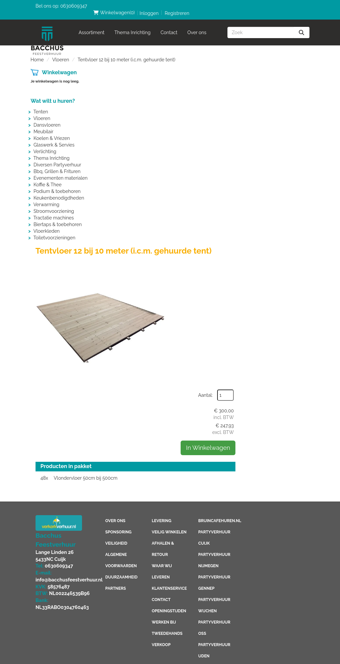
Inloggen (264, 6)
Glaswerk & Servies (54, 138)
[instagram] (290, 273)
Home (37, 53)
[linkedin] (276, 273)
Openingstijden (169, 360)
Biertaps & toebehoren (58, 217)
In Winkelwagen (277, 133)
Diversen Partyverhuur (57, 158)
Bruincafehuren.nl (219, 270)
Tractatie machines (53, 211)
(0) (229, 6)
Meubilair (43, 125)
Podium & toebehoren (57, 184)
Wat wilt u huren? (53, 94)
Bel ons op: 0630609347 (61, 6)
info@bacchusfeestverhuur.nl (68, 328)
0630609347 (58, 315)
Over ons (196, 26)
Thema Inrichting (133, 26)
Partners (115, 338)
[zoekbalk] (260, 25)
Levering (161, 270)
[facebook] (250, 273)
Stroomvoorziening (54, 204)
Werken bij (164, 372)
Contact (169, 26)
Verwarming (46, 198)
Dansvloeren (47, 118)
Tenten (40, 105)
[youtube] (263, 273)
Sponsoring (118, 281)
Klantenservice (169, 338)
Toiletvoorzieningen (54, 231)
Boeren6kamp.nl (216, 597)
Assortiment (92, 26)
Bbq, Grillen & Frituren (57, 164)
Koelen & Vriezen (52, 131)
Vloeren (60, 53)
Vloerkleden (46, 224)
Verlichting (44, 145)
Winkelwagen (59, 66)
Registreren (292, 6)
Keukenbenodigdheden (59, 191)
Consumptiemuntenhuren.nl (230, 608)
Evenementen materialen (61, 171)
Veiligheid (116, 293)
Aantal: (274, 81)
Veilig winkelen (169, 281)
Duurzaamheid (121, 327)
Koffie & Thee (47, 178)
